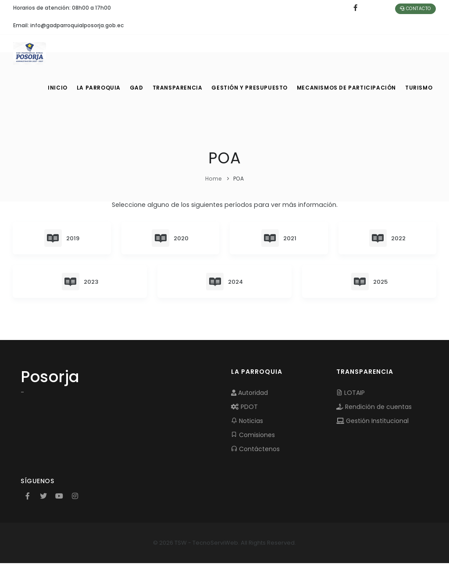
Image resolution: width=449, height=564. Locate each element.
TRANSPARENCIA (182, 87)
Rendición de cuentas (374, 407)
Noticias (247, 421)
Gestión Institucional (372, 421)
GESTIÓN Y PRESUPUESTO (253, 87)
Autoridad (249, 393)
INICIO (57, 87)
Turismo (418, 87)
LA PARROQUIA (99, 87)
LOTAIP (350, 393)
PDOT (244, 407)
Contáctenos (255, 449)
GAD (139, 87)
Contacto (415, 8)
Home (213, 178)
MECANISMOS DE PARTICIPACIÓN (347, 87)
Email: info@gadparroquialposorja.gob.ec (68, 25)
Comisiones (253, 435)
